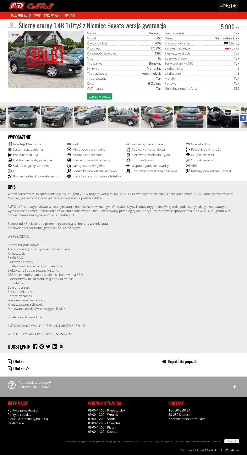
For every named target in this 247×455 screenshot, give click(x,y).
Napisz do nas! (201, 450)
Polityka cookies (19, 414)
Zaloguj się (228, 5)
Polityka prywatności (23, 410)
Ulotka (16, 361)
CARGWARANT (52, 15)
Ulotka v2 (18, 368)
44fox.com (231, 450)
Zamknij (231, 441)
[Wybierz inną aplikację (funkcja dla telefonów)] (61, 346)
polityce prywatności (212, 441)
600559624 (64, 334)
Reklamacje (16, 423)
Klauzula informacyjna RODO (28, 419)
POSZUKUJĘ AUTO (20, 15)
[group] (24, 117)
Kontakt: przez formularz (186, 419)
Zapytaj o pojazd (99, 96)
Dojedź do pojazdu (180, 361)
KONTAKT (69, 15)
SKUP (37, 15)
